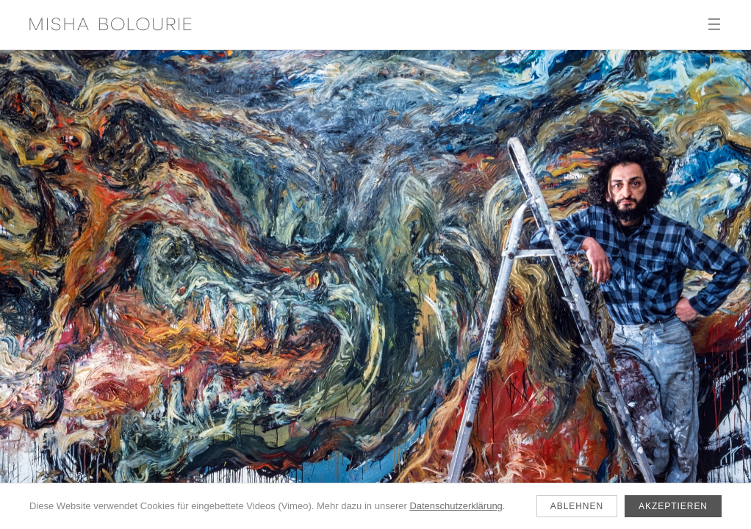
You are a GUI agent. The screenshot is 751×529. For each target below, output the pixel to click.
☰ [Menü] (714, 24)
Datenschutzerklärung (455, 505)
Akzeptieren (673, 506)
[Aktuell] (375, 289)
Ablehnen (576, 506)
